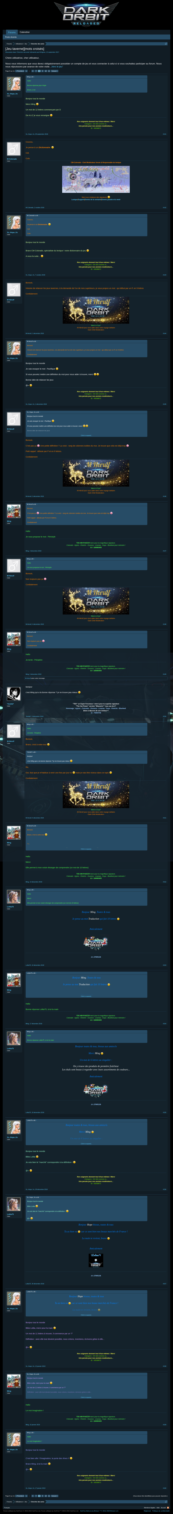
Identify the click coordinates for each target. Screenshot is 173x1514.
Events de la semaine (93, 200)
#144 (164, 333)
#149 (164, 674)
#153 (164, 965)
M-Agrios (42, 52)
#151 (164, 818)
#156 (164, 1189)
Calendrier (25, 32)
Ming (9, 521)
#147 (164, 551)
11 (49, 71)
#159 (164, 1424)
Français (7, 1507)
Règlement (147, 1511)
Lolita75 (10, 907)
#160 (164, 1488)
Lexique (74, 200)
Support (81, 200)
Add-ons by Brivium (99, 1511)
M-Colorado (12, 159)
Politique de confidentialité (161, 1511)
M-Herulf (10, 300)
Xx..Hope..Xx (12, 94)
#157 (164, 1284)
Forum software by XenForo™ (60, 1511)
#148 (164, 624)
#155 (164, 1112)
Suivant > (54, 71)
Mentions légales (149, 1507)
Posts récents (11, 37)
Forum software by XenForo (22, 1511)
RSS (168, 1508)
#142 (164, 207)
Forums (12, 32)
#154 (164, 1023)
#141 (164, 134)
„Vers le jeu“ (57, 66)
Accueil (163, 1507)
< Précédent (20, 71)
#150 (164, 716)
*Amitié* (10, 704)
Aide (158, 1507)
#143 (164, 275)
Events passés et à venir (111, 200)
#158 (164, 1366)
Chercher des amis (23, 52)
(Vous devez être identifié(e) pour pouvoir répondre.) (150, 1496)
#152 (164, 882)
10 (46, 71)
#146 (164, 496)
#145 (164, 404)
